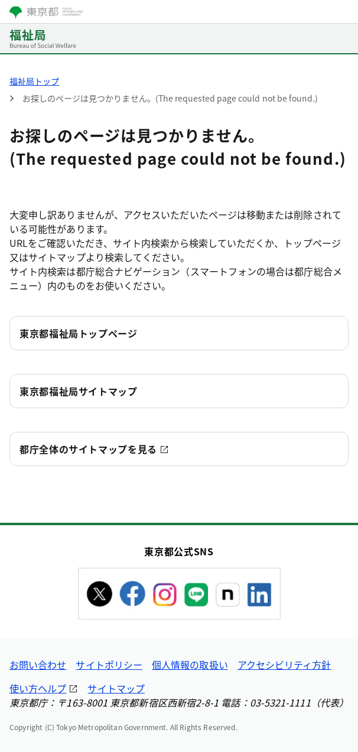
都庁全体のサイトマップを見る (88, 449)
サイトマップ (115, 688)
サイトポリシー (109, 664)
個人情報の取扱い (190, 664)
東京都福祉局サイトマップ (78, 391)
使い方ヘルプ (37, 688)
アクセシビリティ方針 (284, 664)
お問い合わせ (37, 664)
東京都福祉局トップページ (78, 333)
